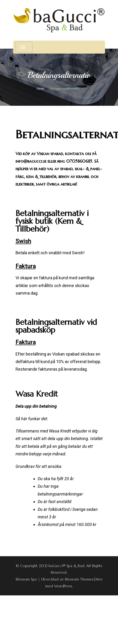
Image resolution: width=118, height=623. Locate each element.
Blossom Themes (79, 579)
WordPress (63, 586)
